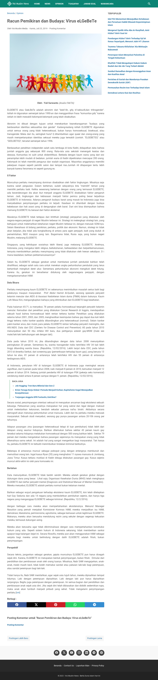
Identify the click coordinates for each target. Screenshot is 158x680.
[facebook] (17, 604)
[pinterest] (55, 604)
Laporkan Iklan (82, 665)
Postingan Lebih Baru (18, 638)
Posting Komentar (57, 28)
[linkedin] (86, 653)
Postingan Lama (94, 638)
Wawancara (107, 4)
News (47, 4)
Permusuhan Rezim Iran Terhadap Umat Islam (129, 88)
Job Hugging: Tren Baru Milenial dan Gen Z (34, 386)
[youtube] (71, 653)
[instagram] (79, 653)
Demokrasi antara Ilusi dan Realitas (124, 93)
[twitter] (36, 604)
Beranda (58, 665)
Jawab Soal (90, 4)
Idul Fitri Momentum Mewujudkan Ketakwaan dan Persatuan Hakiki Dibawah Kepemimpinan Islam (129, 22)
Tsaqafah (73, 4)
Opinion (59, 4)
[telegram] (94, 604)
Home (37, 4)
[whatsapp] (75, 604)
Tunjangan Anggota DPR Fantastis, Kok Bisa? (35, 397)
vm (18, 592)
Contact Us (69, 665)
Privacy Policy (98, 665)
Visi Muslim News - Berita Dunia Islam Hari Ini (82, 676)
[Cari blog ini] (149, 3)
